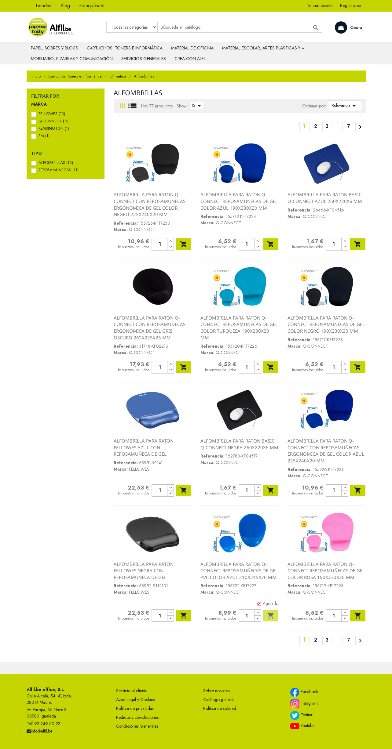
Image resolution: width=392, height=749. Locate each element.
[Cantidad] (159, 244)
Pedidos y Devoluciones (137, 717)
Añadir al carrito (183, 244)
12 (197, 106)
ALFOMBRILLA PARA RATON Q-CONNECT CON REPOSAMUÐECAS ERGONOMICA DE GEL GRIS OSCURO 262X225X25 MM (149, 328)
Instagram (304, 703)
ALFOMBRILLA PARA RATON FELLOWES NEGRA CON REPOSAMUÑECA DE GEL (144, 570)
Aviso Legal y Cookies (135, 700)
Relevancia (345, 106)
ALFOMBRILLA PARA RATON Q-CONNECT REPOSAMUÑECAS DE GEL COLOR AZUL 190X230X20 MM (239, 201)
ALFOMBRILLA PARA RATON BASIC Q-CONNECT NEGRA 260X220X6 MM (239, 444)
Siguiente (360, 127)
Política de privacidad (135, 708)
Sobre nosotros (216, 691)
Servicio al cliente (131, 691)
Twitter (301, 715)
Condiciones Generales (137, 726)
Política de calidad (219, 708)
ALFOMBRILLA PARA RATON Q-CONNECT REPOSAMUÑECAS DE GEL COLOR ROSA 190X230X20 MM (326, 570)
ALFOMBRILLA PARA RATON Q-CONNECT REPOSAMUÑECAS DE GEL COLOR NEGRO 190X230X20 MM (326, 324)
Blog (65, 5)
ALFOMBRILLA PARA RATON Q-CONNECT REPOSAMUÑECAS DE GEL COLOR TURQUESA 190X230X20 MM (239, 328)
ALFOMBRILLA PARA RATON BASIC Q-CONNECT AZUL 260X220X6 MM (325, 197)
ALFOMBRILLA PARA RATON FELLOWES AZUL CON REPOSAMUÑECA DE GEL (144, 447)
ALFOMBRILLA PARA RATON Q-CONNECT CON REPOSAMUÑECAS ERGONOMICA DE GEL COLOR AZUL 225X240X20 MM (326, 451)
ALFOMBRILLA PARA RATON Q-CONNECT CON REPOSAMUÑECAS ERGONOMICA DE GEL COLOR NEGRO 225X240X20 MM (149, 204)
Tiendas (43, 5)
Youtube (302, 725)
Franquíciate (91, 5)
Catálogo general (218, 700)
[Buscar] (239, 27)
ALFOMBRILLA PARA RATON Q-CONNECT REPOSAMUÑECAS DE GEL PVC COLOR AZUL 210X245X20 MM (239, 570)
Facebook (304, 692)
